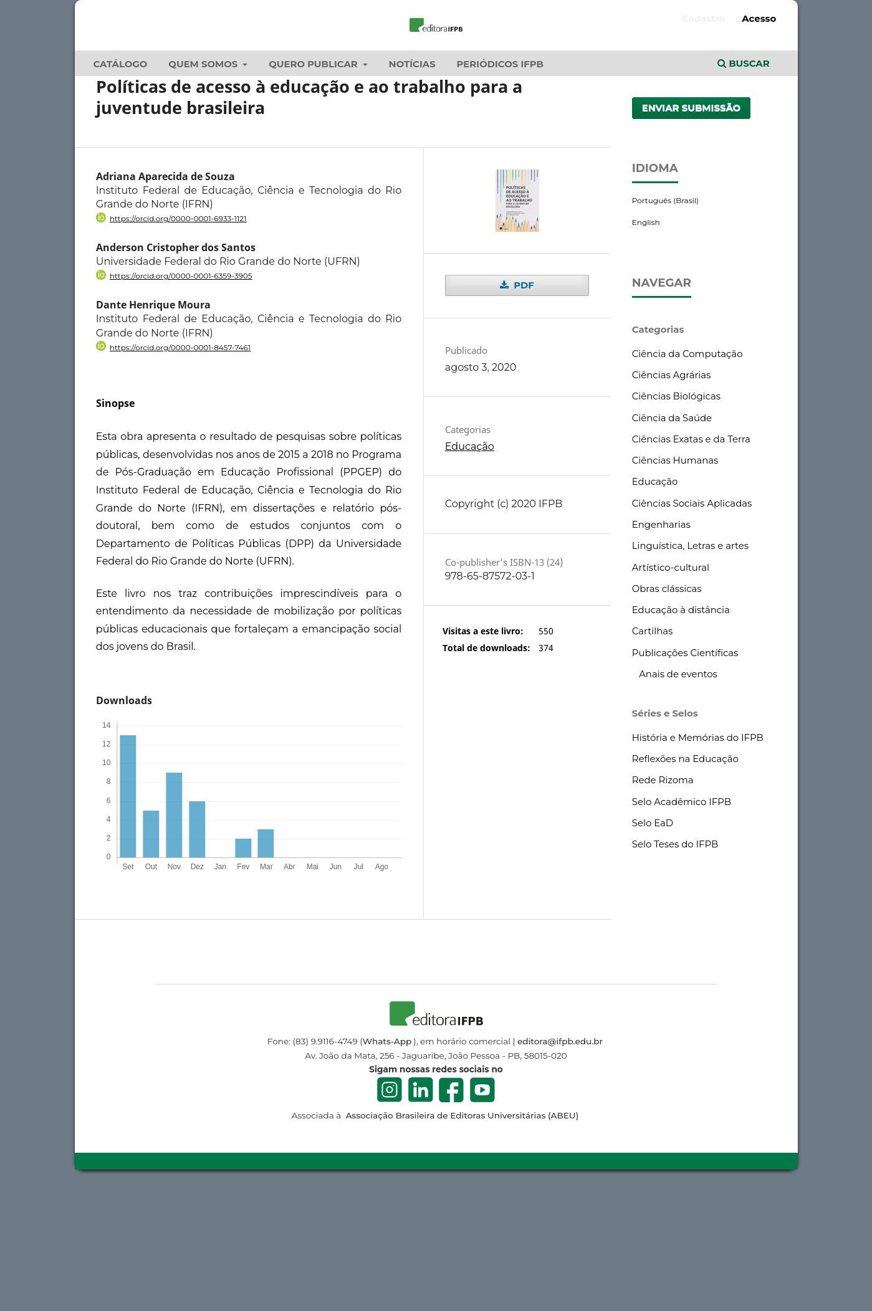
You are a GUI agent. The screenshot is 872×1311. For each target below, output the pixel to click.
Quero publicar (314, 184)
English (646, 341)
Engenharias (661, 645)
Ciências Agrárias (671, 495)
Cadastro (704, 18)
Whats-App (387, 1161)
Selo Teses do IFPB (675, 964)
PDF (522, 405)
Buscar (743, 183)
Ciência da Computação (687, 474)
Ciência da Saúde (672, 537)
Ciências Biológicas (676, 516)
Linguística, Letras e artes (690, 666)
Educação (469, 567)
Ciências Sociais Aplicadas (692, 623)
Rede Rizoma (663, 900)
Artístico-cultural (670, 687)
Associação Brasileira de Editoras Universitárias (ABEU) (460, 1236)
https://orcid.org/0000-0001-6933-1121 (178, 338)
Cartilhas (652, 751)
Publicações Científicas (685, 772)
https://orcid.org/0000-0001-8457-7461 (180, 467)
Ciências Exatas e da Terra (691, 559)
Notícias (412, 184)
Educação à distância (681, 730)
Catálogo (120, 184)
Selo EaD (652, 943)
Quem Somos (204, 184)
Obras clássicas (667, 709)
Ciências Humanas (675, 580)
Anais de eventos (678, 794)
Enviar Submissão (691, 228)
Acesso (759, 18)
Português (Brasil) (665, 320)
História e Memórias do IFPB (698, 858)
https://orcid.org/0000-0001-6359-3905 (181, 396)
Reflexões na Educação (685, 879)
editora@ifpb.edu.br (560, 1161)
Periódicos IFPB (500, 184)
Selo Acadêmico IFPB (681, 921)
